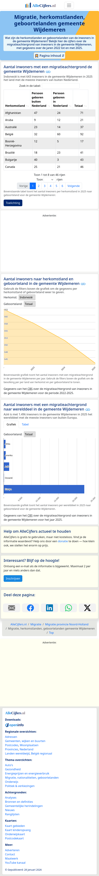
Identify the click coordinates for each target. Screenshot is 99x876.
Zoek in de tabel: (49, 86)
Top (51, 633)
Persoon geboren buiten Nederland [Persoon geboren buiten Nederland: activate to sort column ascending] (40, 99)
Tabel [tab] (25, 424)
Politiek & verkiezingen (20, 786)
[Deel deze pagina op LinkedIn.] (49, 607)
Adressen (11, 737)
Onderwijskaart (15, 834)
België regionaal (41, 753)
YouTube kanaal (15, 863)
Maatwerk (11, 858)
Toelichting (13, 203)
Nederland (26, 749)
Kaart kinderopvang (18, 830)
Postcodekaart (14, 838)
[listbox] (27, 297)
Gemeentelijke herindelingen (24, 806)
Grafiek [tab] (11, 424)
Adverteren (12, 850)
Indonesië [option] (26, 297)
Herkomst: (10, 297)
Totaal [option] (29, 304)
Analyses (10, 797)
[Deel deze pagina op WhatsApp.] (68, 607)
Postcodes (11, 745)
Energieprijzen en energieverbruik (27, 773)
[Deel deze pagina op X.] (87, 607)
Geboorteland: (13, 304)
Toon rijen (49, 179)
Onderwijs (11, 782)
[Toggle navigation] (69, 5)
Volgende (74, 186)
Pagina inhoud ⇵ (50, 55)
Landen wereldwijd (17, 753)
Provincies (11, 749)
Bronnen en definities (19, 802)
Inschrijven (13, 578)
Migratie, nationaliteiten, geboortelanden (32, 777)
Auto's (9, 765)
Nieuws (10, 810)
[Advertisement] (49, 244)
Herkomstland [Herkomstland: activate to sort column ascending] (15, 106)
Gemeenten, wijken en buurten (25, 741)
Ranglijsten (12, 814)
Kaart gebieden (15, 826)
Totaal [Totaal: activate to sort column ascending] (85, 106)
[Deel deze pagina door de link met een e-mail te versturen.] (11, 607)
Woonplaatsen (29, 745)
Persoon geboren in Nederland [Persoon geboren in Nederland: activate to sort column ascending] (64, 101)
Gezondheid (13, 769)
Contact (10, 854)
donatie (63, 541)
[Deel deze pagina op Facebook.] (30, 607)
